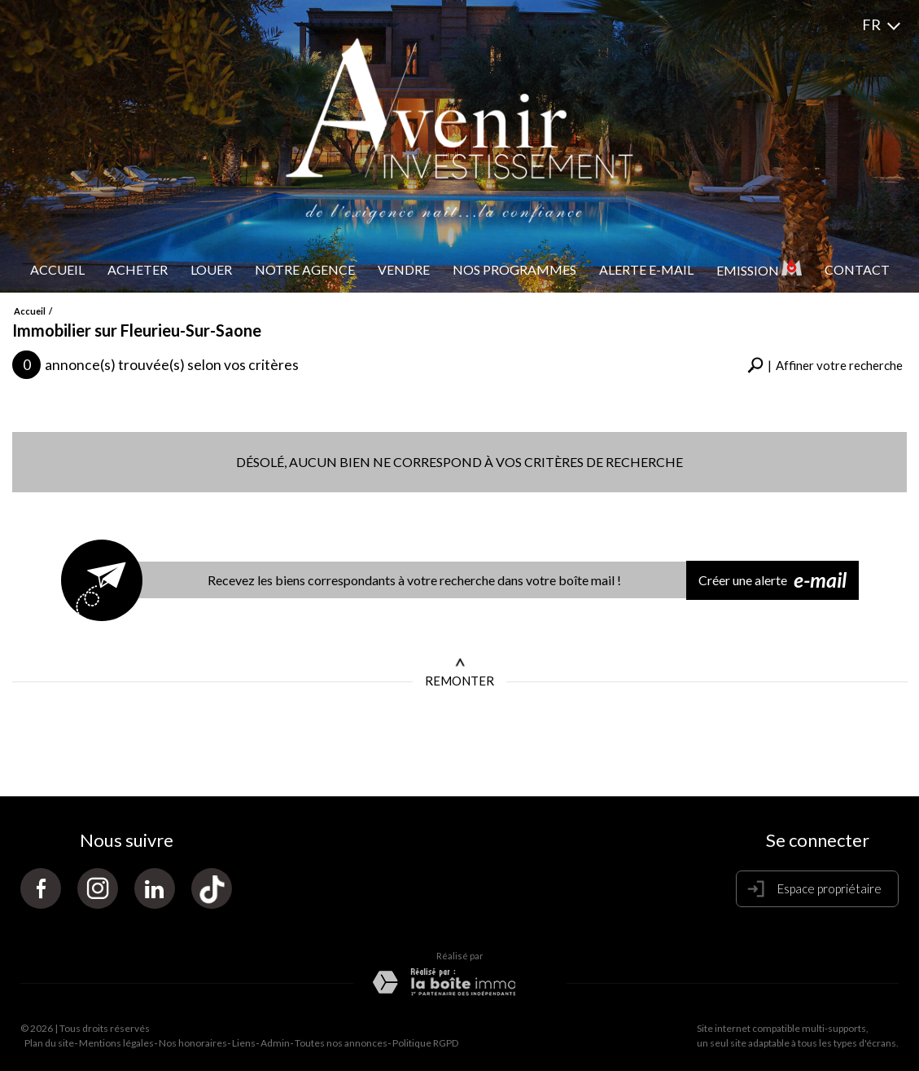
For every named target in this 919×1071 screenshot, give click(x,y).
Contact (857, 269)
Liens (244, 1043)
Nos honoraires (193, 1043)
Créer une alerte (772, 580)
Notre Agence (305, 269)
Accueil (57, 269)
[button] (825, 365)
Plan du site (49, 1043)
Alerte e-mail (646, 269)
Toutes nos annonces (341, 1043)
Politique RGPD (425, 1043)
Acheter (137, 269)
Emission (759, 269)
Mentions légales (116, 1043)
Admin (275, 1043)
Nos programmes (514, 269)
